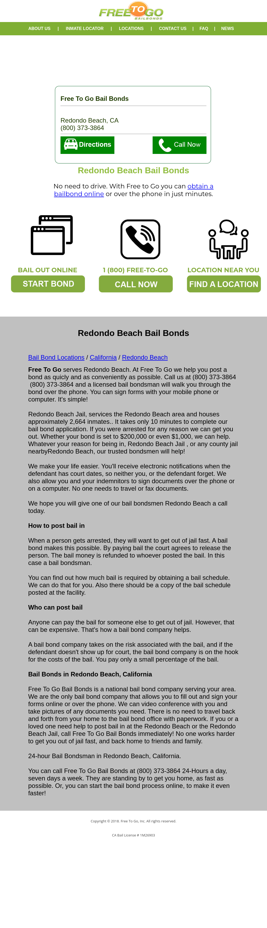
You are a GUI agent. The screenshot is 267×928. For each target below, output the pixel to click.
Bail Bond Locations (56, 357)
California (103, 357)
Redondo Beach (145, 357)
